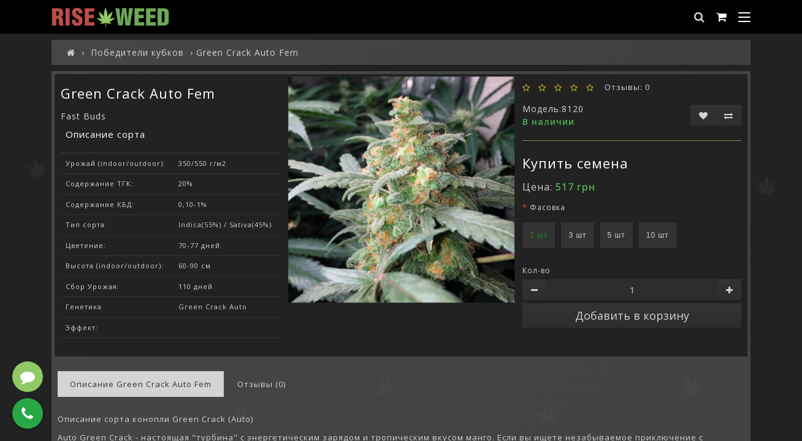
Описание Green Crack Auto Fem (141, 384)
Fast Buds (83, 116)
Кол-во (536, 270)
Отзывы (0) (261, 384)
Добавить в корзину (632, 315)
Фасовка (547, 207)
